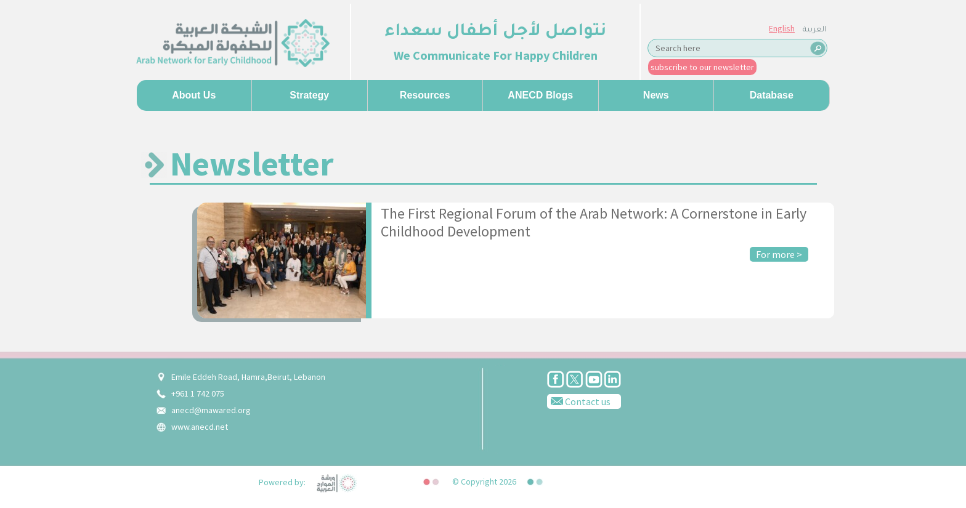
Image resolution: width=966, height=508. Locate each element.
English (782, 28)
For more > (779, 254)
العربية (814, 30)
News (656, 95)
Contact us (579, 401)
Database (772, 95)
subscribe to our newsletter (702, 67)
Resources (425, 95)
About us (194, 95)
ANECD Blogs (540, 95)
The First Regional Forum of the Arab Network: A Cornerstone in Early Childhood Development (593, 222)
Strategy (309, 95)
